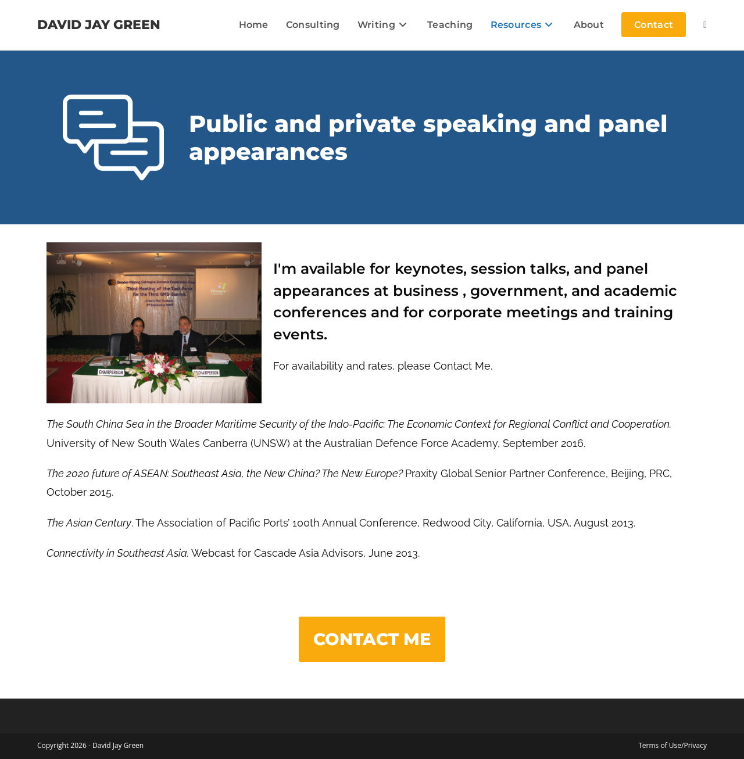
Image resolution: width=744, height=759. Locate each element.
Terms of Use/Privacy (672, 745)
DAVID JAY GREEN (98, 25)
